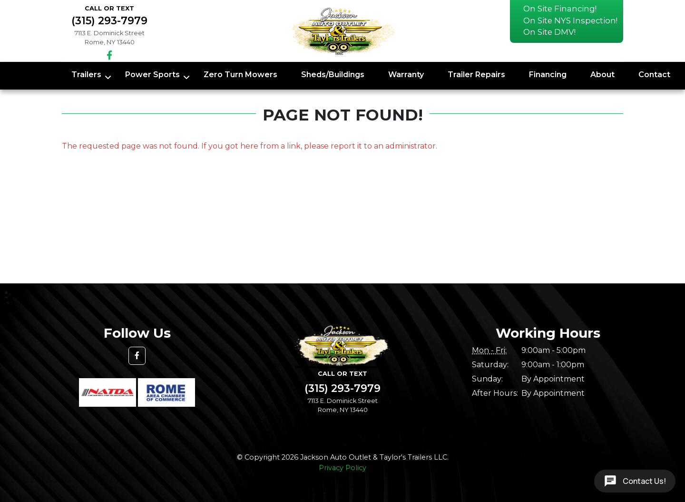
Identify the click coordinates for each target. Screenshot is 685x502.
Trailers (86, 74)
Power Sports (152, 74)
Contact (654, 74)
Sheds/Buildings (332, 74)
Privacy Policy (342, 467)
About (602, 74)
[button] (137, 356)
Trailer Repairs (476, 74)
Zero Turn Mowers (240, 74)
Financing (548, 74)
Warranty (406, 74)
